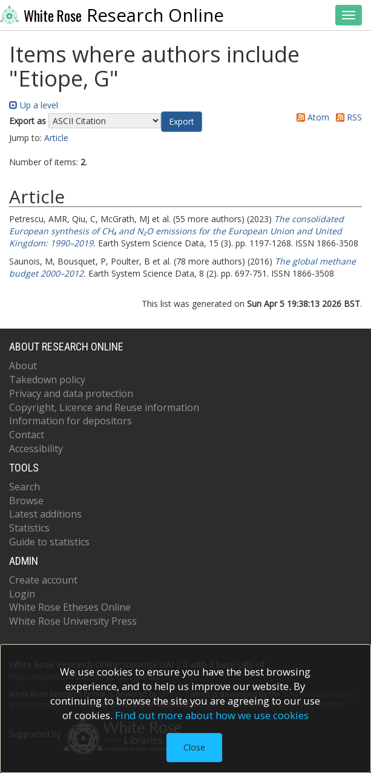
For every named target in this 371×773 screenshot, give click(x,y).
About (23, 365)
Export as (27, 121)
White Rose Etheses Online (70, 607)
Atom (310, 117)
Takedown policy (47, 379)
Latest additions (45, 514)
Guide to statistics (49, 541)
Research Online (112, 15)
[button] (181, 121)
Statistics (29, 528)
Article (56, 137)
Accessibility (36, 448)
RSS (347, 117)
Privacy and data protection (71, 393)
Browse (26, 500)
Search (24, 486)
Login (22, 593)
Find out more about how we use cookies (212, 715)
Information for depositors (70, 420)
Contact (26, 434)
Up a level (33, 105)
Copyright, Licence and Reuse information (104, 407)
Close (194, 747)
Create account (43, 580)
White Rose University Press (73, 621)
